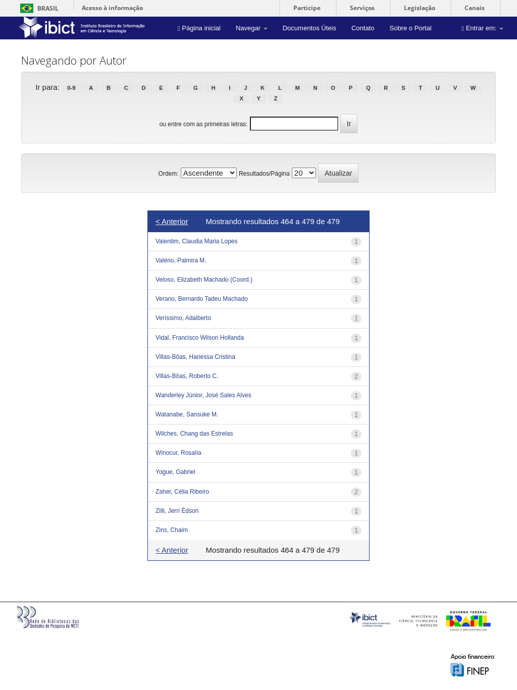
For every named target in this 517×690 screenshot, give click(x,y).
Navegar (252, 28)
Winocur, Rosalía (178, 452)
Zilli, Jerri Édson (177, 510)
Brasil (37, 8)
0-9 (71, 88)
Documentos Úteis (309, 28)
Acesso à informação (112, 8)
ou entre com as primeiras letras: (204, 124)
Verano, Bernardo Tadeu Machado (202, 298)
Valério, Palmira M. (181, 260)
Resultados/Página (264, 173)
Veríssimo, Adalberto (183, 318)
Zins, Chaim (172, 530)
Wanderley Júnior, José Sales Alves (203, 395)
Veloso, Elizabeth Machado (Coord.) (204, 279)
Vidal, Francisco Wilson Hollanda (200, 337)
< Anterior (172, 221)
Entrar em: (482, 28)
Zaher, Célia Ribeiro (182, 491)
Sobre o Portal (410, 28)
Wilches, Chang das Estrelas (194, 433)
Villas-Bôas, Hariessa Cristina (195, 356)
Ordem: (169, 173)
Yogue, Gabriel (175, 471)
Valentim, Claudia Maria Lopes (197, 241)
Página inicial (199, 28)
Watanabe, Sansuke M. (187, 414)
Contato (363, 28)
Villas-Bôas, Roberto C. (187, 376)
